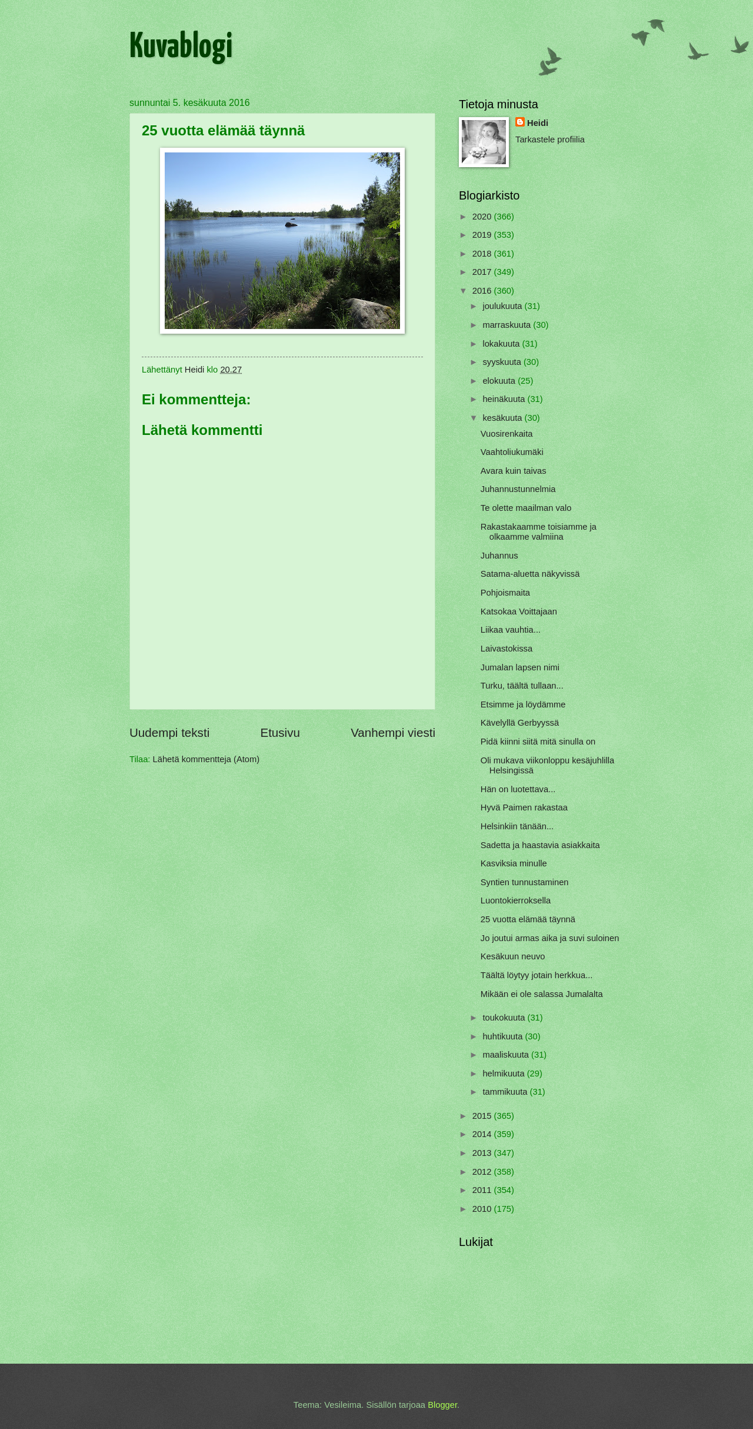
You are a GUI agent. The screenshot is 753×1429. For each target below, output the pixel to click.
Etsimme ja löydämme (523, 704)
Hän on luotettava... (518, 789)
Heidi (537, 123)
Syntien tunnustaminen (525, 882)
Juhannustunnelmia (518, 489)
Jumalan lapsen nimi (520, 667)
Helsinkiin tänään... (517, 826)
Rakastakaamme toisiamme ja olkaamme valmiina (539, 532)
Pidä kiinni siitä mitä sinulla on (538, 741)
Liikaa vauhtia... (511, 629)
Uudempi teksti (169, 732)
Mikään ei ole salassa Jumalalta (542, 994)
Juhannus (499, 555)
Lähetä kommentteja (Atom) (206, 759)
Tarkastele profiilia (550, 139)
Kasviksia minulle (514, 863)
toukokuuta (504, 1017)
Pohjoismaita (505, 592)
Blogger (442, 1405)
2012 (483, 1172)
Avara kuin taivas (514, 471)
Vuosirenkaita (507, 433)
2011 (483, 1190)
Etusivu (280, 732)
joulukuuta (503, 306)
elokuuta (500, 381)
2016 (483, 290)
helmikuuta (504, 1073)
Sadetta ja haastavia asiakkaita (540, 845)
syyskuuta (503, 362)
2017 (483, 272)
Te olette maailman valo (526, 508)
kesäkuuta (503, 418)
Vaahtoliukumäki (512, 452)
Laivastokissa (506, 648)
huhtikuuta (503, 1036)
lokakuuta (502, 343)
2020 (483, 216)
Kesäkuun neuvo (513, 956)
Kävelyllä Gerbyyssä (520, 722)
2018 (483, 253)
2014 (483, 1134)
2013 (483, 1153)
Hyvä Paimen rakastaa (524, 807)
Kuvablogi (180, 47)
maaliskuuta (506, 1054)
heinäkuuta (504, 399)
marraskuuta (507, 325)
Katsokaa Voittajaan (519, 611)
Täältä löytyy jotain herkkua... (537, 975)
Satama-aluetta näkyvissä (530, 574)
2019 (483, 235)
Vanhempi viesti (393, 732)
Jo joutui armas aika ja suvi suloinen (550, 938)
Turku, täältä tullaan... (522, 685)
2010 (483, 1209)
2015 (483, 1116)
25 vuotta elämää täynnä (528, 919)
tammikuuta (505, 1091)
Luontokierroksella (516, 900)
